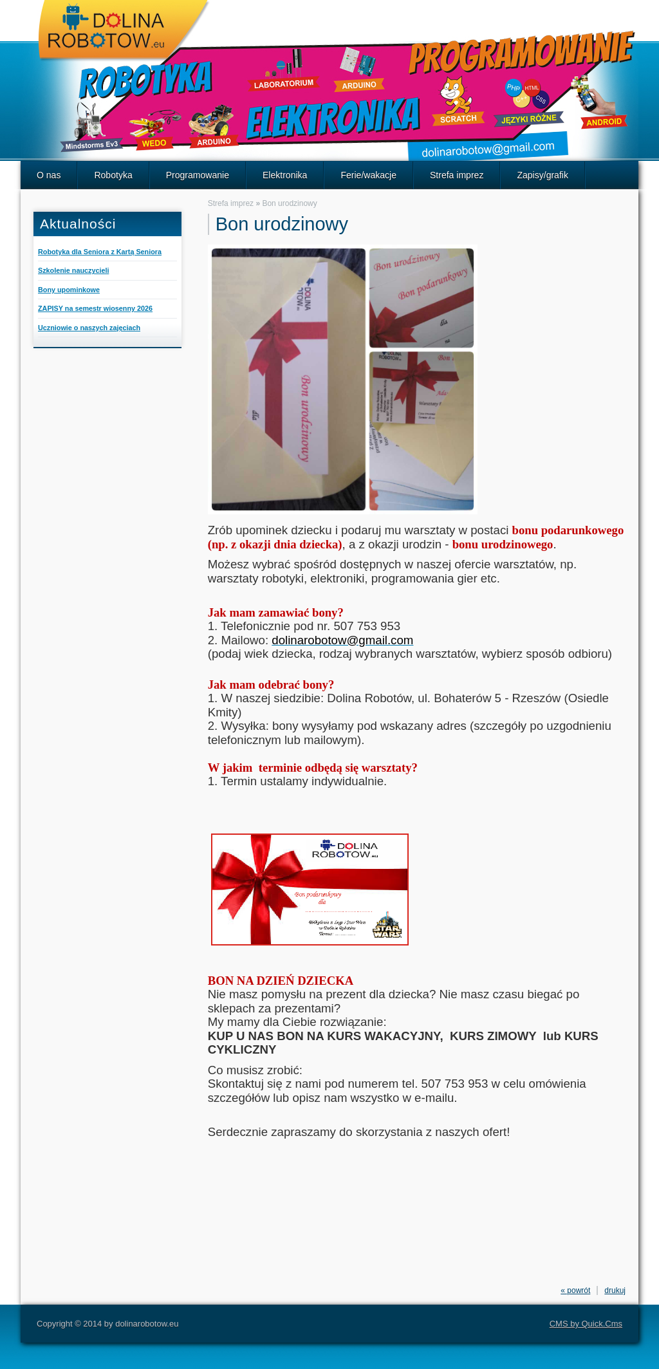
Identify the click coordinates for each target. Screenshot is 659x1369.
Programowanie (197, 175)
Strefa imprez (456, 175)
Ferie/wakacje (368, 175)
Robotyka (113, 175)
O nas (48, 175)
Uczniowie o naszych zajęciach (89, 327)
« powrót (575, 1290)
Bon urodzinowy (289, 203)
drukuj (615, 1290)
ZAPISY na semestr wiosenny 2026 (95, 308)
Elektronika (285, 175)
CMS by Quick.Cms (586, 1323)
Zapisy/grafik (542, 175)
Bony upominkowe (69, 289)
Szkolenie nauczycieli (73, 270)
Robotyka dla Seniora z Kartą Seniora (100, 252)
